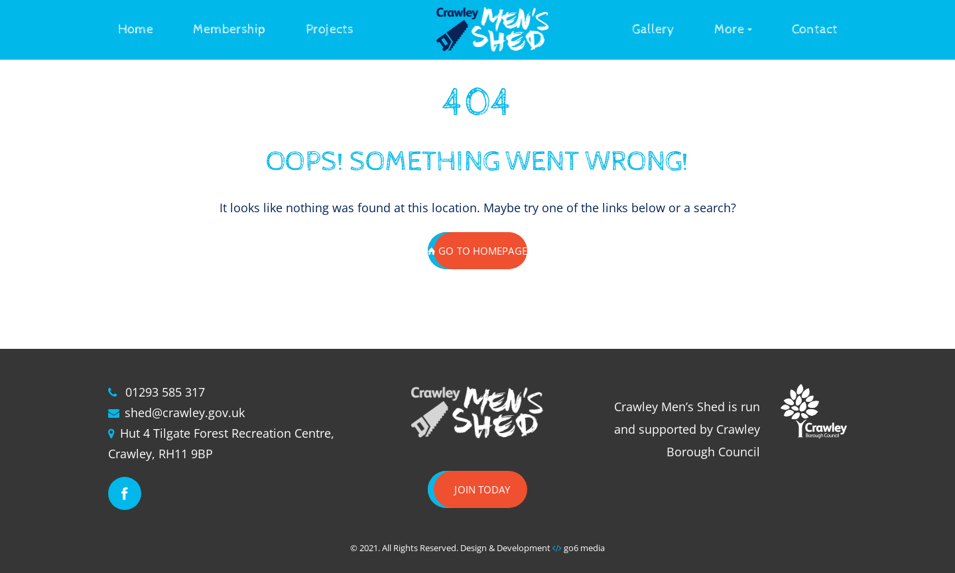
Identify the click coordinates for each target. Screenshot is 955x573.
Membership (229, 29)
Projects (329, 29)
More (729, 29)
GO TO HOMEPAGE (477, 250)
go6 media (584, 548)
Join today (482, 489)
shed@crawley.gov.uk (185, 412)
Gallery (653, 29)
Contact (815, 29)
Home (135, 29)
